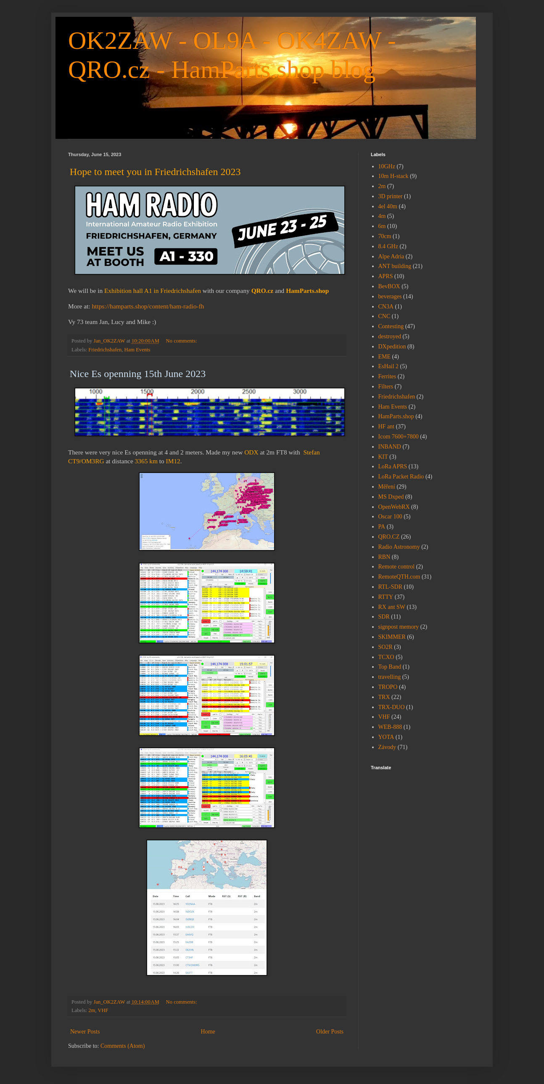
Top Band (389, 667)
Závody (387, 747)
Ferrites (387, 376)
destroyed (389, 336)
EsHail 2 (388, 366)
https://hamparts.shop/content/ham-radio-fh (148, 306)
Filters (385, 386)
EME (384, 356)
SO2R (385, 647)
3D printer (390, 196)
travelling (389, 677)
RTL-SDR (390, 587)
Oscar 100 (390, 516)
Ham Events (137, 350)
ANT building (395, 266)
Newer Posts (85, 1031)
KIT (383, 457)
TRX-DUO (391, 707)
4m (382, 216)
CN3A (386, 306)
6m (382, 226)
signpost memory (398, 627)
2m (91, 1010)
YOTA (386, 737)
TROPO (388, 687)
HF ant (386, 426)
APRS (385, 276)
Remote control (396, 566)
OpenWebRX (394, 507)
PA (382, 526)
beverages (390, 296)
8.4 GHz (388, 246)
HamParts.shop (396, 416)
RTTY (385, 597)
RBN (384, 557)
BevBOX (389, 286)
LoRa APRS (392, 466)
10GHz (386, 166)
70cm (384, 236)
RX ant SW (392, 607)
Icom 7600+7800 (398, 436)
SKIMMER (392, 637)
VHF (103, 1010)
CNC (384, 316)
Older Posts (329, 1031)
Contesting (391, 326)
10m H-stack (393, 176)
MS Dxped (391, 497)
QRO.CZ (389, 537)
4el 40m (388, 206)
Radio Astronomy (399, 547)
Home (208, 1031)
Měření (386, 487)
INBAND (389, 447)
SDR (384, 617)
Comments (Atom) (122, 1046)
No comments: (182, 341)
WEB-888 (390, 727)
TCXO (386, 657)
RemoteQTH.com (399, 577)
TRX (384, 697)
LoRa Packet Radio (401, 476)
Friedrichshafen (104, 350)
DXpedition (392, 346)
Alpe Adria (391, 256)
